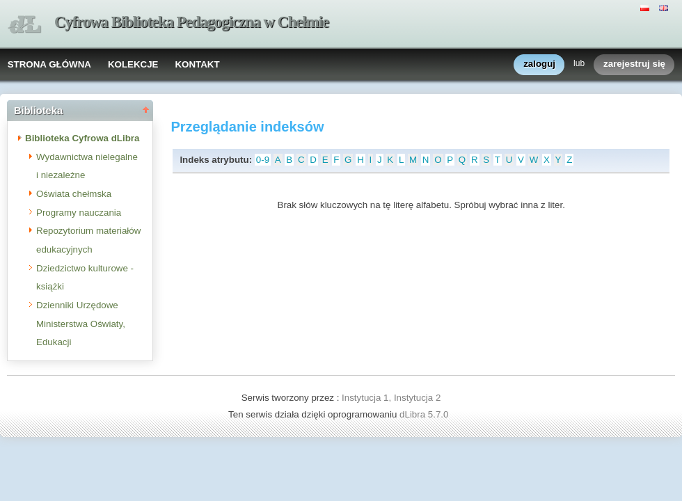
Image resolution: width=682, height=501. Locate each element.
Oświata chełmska (73, 194)
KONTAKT (197, 64)
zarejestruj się (634, 64)
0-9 (262, 159)
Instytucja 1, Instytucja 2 (391, 397)
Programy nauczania (78, 212)
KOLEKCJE (133, 64)
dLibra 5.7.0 (425, 414)
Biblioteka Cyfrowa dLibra (82, 138)
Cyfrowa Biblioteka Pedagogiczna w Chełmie (191, 22)
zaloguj (539, 64)
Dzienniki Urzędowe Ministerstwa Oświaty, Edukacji (80, 323)
